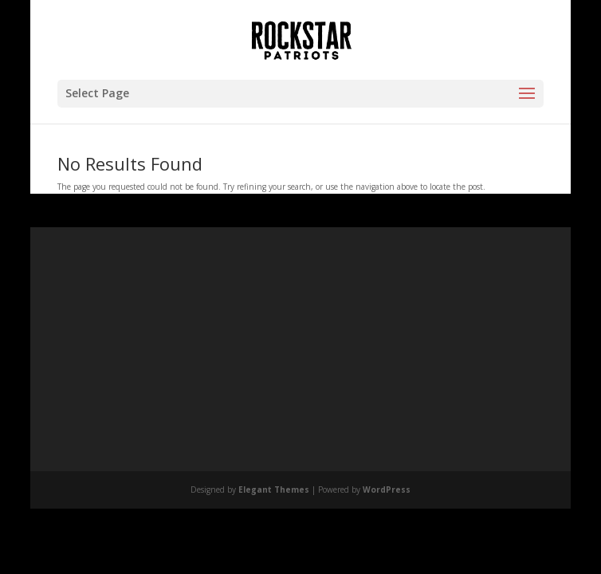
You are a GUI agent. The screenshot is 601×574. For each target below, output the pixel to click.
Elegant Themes (273, 489)
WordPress (386, 489)
